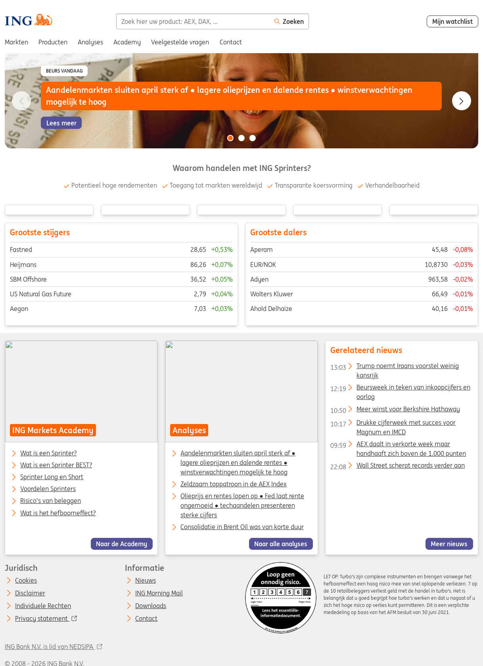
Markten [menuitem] (16, 42)
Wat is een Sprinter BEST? (56, 465)
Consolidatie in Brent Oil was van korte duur (242, 527)
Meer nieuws (449, 543)
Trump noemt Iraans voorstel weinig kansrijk (394, 367)
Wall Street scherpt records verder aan (397, 466)
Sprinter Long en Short (51, 477)
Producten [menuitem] (52, 42)
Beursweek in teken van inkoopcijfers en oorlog (400, 389)
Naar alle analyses (281, 543)
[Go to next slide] (461, 100)
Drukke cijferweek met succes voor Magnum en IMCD (393, 424)
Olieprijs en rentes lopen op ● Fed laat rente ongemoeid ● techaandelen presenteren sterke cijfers (242, 505)
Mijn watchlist (452, 21)
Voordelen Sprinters (48, 489)
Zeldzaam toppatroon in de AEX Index (233, 484)
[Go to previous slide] (21, 100)
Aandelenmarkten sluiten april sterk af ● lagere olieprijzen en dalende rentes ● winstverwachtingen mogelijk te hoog (237, 462)
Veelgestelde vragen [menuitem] (180, 42)
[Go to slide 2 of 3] (241, 138)
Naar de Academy (122, 543)
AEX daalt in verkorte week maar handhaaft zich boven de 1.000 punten (398, 445)
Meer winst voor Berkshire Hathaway (395, 410)
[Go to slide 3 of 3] (252, 138)
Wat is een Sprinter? (48, 453)
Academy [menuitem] (127, 42)
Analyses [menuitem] (90, 42)
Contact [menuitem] (231, 42)
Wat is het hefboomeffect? (58, 512)
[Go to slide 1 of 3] (230, 138)
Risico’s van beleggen (50, 501)
